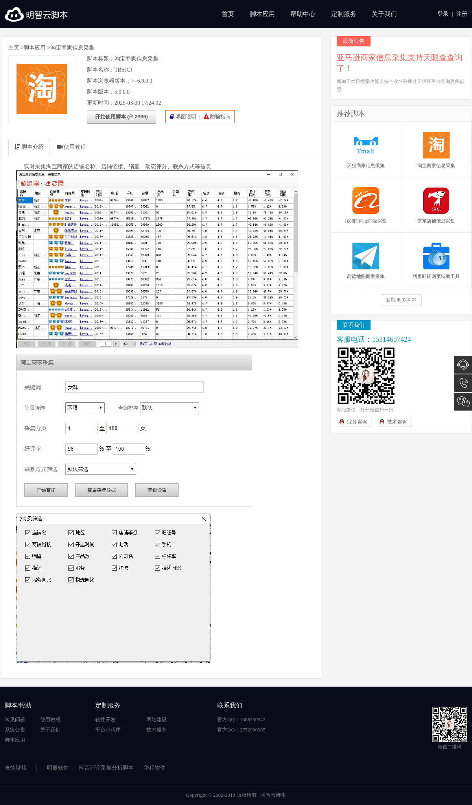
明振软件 (58, 768)
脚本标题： (100, 59)
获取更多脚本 (401, 300)
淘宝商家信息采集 (436, 150)
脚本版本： (100, 92)
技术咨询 (397, 422)
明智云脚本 (273, 795)
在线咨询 (463, 365)
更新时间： (100, 103)
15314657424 (463, 383)
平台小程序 (108, 730)
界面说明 (186, 117)
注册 (461, 14)
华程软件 (155, 768)
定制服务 (343, 14)
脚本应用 (262, 14)
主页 (13, 48)
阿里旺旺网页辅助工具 (436, 261)
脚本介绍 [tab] (29, 147)
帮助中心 (302, 14)
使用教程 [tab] (71, 147)
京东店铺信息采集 (436, 205)
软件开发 (105, 719)
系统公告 (15, 730)
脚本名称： (100, 70)
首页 (227, 14)
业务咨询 (357, 422)
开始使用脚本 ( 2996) (121, 117)
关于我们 (384, 14)
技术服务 (156, 730)
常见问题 (15, 719)
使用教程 (50, 719)
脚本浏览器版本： (109, 81)
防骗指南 (220, 117)
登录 (442, 14)
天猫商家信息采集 (366, 150)
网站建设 (156, 719)
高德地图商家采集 (366, 261)
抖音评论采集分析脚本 (106, 768)
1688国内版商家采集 (366, 205)
